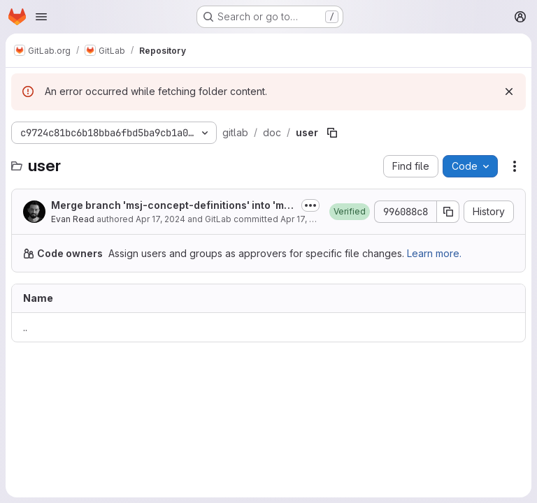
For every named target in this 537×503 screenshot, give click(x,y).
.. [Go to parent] (25, 327)
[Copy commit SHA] (448, 212)
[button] (349, 211)
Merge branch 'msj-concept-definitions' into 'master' (173, 205)
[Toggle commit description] (310, 205)
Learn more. (434, 253)
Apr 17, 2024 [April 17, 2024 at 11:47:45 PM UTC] (160, 219)
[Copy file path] (332, 133)
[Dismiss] (509, 91)
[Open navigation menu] (41, 17)
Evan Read (72, 219)
